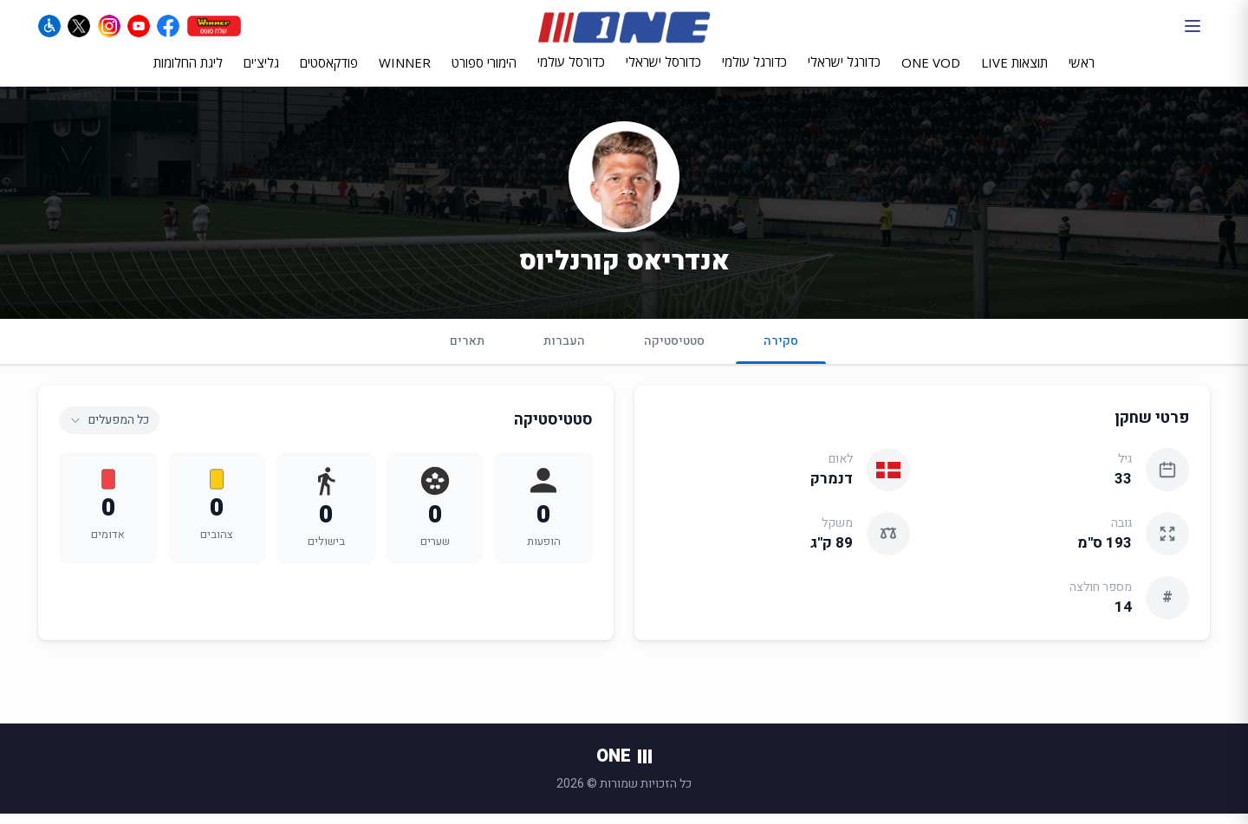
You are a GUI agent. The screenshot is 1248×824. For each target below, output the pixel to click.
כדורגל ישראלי (844, 72)
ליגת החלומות (188, 72)
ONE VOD (930, 72)
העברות (564, 351)
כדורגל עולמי (754, 72)
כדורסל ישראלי (663, 72)
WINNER (405, 72)
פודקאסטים (329, 72)
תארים (467, 351)
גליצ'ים (261, 72)
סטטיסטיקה (674, 351)
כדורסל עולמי (571, 72)
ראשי (1082, 72)
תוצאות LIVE (1014, 72)
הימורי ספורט (484, 72)
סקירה (781, 358)
